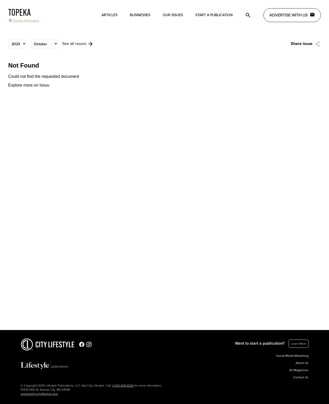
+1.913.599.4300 (123, 385)
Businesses (140, 15)
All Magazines (298, 370)
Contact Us (300, 377)
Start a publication (214, 15)
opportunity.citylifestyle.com (39, 394)
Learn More (298, 343)
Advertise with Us (292, 15)
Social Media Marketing (292, 356)
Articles (109, 15)
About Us (302, 363)
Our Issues (173, 15)
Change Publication (23, 20)
